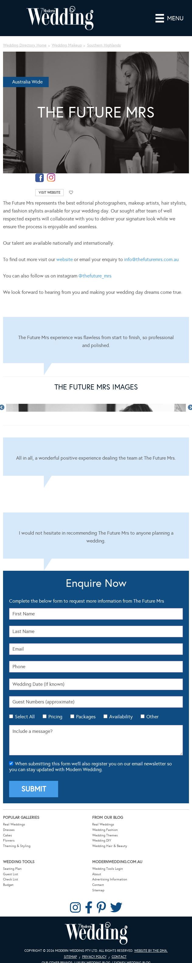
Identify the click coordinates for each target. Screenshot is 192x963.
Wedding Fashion (105, 830)
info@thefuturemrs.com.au (151, 259)
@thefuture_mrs (95, 276)
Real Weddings (14, 824)
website (64, 259)
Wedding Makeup (67, 45)
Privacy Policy (94, 957)
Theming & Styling (16, 846)
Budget (8, 885)
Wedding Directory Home (25, 45)
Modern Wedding (96, 933)
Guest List (10, 874)
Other (152, 717)
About (96, 874)
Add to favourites (71, 192)
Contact (98, 885)
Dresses (9, 830)
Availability (121, 717)
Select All (25, 717)
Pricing (55, 717)
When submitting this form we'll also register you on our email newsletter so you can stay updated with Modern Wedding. (90, 766)
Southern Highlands (104, 45)
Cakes (7, 835)
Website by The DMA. (151, 951)
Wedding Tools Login (107, 869)
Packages (86, 717)
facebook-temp (39, 177)
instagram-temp (51, 177)
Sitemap (98, 890)
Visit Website (49, 193)
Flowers (9, 840)
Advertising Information (109, 879)
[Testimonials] (96, 340)
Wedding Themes (105, 835)
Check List (10, 879)
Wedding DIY (101, 840)
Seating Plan (12, 869)
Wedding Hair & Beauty (109, 846)
